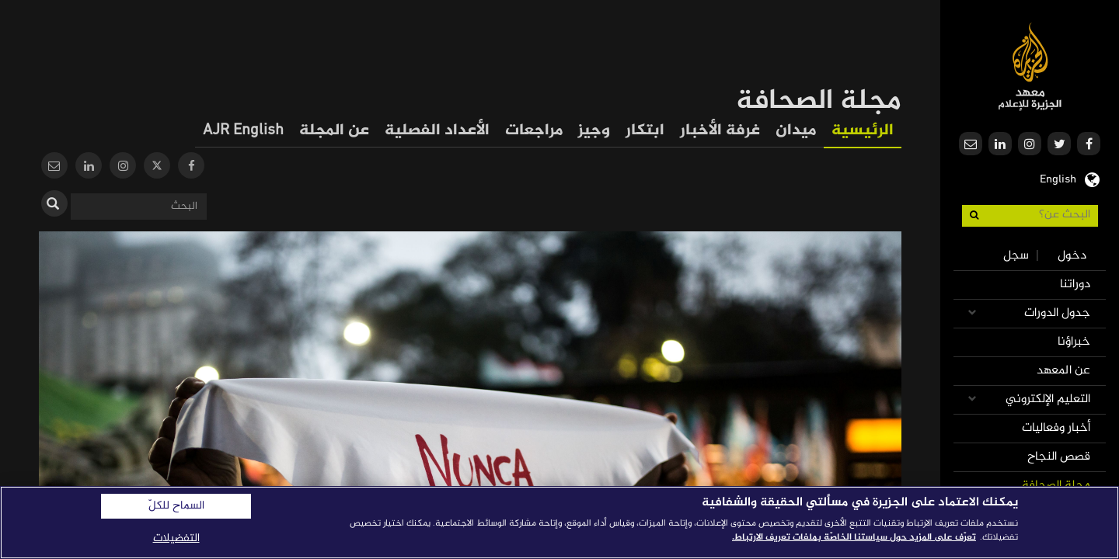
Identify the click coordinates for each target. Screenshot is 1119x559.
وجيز (594, 131)
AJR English (243, 131)
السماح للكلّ (176, 506)
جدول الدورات (1057, 313)
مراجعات (534, 131)
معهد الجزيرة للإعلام (1030, 66)
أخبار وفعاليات (1056, 428)
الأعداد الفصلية (437, 131)
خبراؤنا (1074, 342)
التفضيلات (176, 538)
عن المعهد (1063, 370)
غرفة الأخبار (720, 131)
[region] (559, 522)
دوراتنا (1075, 284)
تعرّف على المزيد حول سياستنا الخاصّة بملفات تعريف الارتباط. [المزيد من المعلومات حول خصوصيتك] (854, 537)
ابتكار (645, 131)
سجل (1016, 255)
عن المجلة (334, 131)
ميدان (796, 131)
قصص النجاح (1058, 456)
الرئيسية (862, 131)
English (1058, 178)
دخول (1072, 255)
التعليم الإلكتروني (1048, 399)
